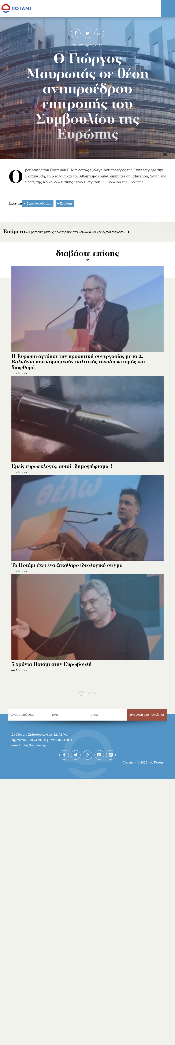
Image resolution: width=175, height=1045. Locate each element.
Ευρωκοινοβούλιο (38, 203)
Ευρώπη (66, 203)
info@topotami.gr (34, 745)
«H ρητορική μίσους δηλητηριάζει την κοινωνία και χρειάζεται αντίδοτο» (64, 232)
